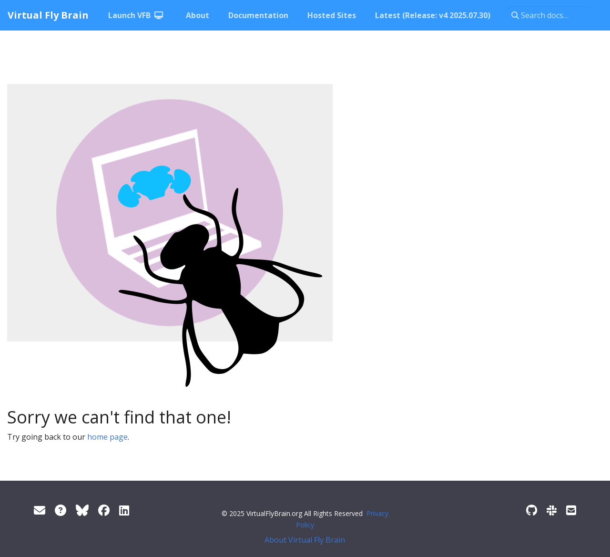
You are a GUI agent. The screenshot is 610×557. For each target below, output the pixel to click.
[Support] (39, 510)
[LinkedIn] (124, 510)
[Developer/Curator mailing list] (571, 510)
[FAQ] (60, 510)
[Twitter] (82, 510)
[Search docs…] (549, 15)
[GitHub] (531, 510)
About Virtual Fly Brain (304, 540)
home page (107, 437)
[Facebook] (104, 510)
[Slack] (552, 510)
